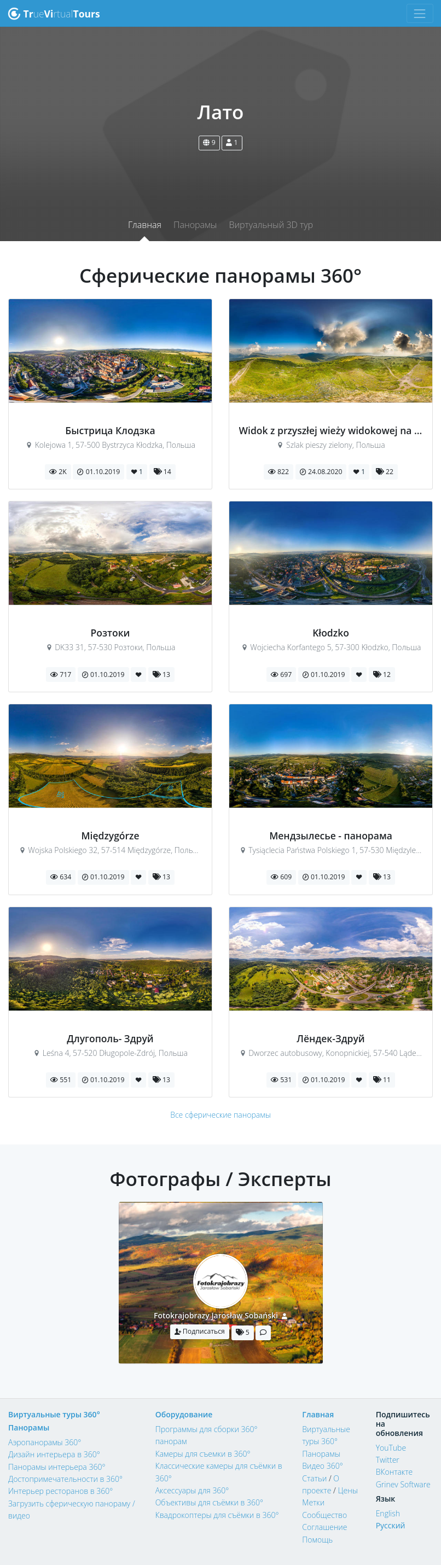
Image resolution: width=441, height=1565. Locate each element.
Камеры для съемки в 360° (203, 1454)
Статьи (314, 1478)
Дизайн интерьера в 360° (54, 1454)
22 (384, 471)
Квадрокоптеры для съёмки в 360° (217, 1515)
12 (382, 674)
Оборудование (184, 1414)
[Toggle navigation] (420, 13)
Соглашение (324, 1527)
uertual (54, 13)
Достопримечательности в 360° (65, 1479)
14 (162, 471)
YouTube (391, 1448)
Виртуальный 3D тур (271, 225)
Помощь (317, 1539)
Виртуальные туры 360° (54, 1414)
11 (382, 1079)
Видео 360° (322, 1466)
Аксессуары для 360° (192, 1490)
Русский (390, 1525)
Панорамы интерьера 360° (56, 1467)
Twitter (387, 1460)
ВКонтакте (394, 1472)
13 (161, 674)
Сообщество (324, 1515)
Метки (313, 1502)
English (388, 1513)
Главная (144, 225)
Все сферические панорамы (220, 1114)
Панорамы (195, 225)
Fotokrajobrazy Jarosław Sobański (216, 1315)
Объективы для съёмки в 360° (209, 1502)
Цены (347, 1490)
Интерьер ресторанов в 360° (60, 1491)
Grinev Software (403, 1484)
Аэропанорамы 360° (44, 1442)
